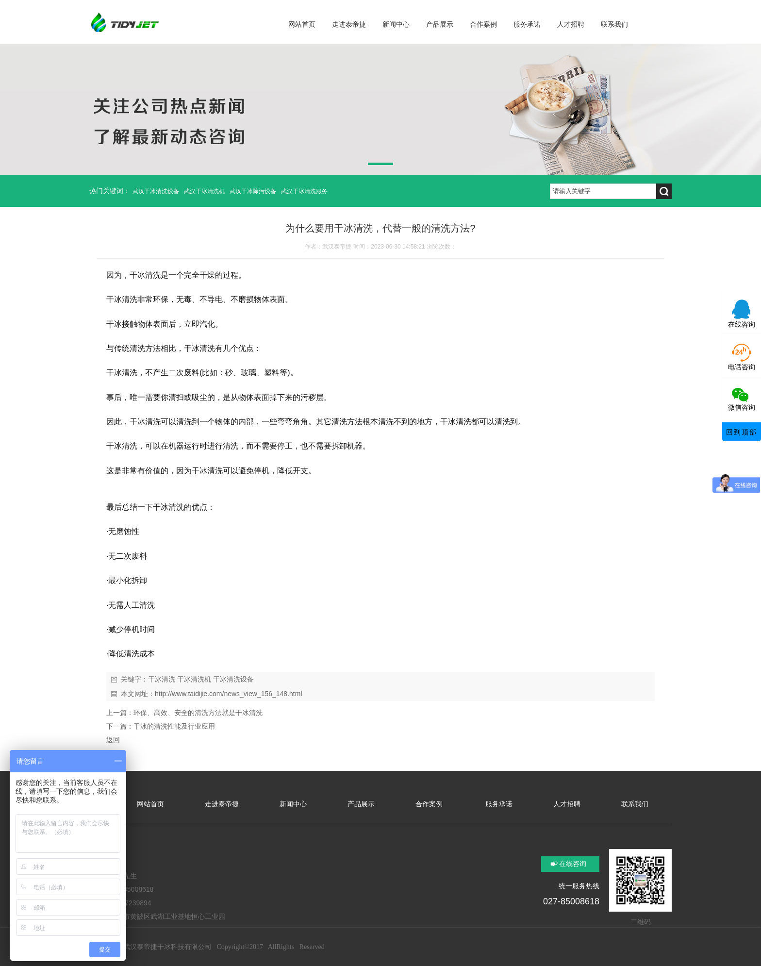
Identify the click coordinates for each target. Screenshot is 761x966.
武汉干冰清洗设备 (155, 191)
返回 (113, 740)
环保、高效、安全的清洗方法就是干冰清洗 (198, 712)
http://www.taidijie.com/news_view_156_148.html (228, 694)
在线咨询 (572, 863)
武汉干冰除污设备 (253, 191)
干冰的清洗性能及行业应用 (174, 726)
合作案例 (429, 804)
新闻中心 (293, 804)
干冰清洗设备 (233, 679)
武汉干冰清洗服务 (304, 191)
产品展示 (361, 804)
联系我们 (634, 804)
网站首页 (150, 804)
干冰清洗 (161, 679)
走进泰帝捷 (222, 804)
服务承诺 (498, 804)
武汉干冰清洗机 (204, 191)
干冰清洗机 (194, 679)
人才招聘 (566, 804)
